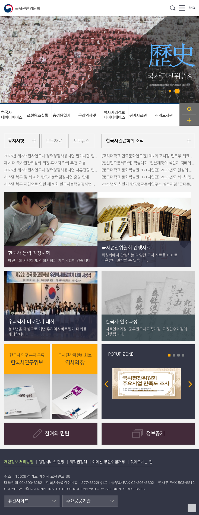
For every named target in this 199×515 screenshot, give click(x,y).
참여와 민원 (51, 433)
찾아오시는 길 (141, 462)
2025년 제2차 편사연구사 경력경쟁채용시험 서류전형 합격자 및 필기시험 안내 (66, 170)
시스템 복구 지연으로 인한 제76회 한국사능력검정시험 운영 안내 (56, 184)
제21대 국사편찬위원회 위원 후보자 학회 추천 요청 (45, 163)
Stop (177, 91)
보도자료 (54, 140)
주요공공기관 (78, 500)
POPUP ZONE (121, 354)
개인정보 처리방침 (18, 462)
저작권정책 (78, 462)
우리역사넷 (87, 115)
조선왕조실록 (37, 115)
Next (190, 384)
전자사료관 (138, 115)
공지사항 (16, 140)
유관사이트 (18, 500)
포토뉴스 (81, 140)
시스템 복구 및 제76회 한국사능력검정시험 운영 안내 (46, 177)
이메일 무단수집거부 (108, 462)
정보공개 (148, 433)
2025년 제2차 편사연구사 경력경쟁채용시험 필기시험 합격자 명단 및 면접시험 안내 (71, 156)
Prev (106, 384)
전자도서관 (164, 115)
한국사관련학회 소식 (125, 140)
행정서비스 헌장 (51, 462)
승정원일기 (61, 115)
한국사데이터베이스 (11, 114)
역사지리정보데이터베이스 (114, 114)
